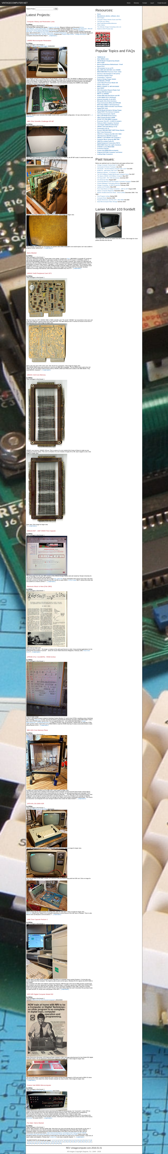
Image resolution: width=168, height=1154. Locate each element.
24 (42, 1142)
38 (79, 1142)
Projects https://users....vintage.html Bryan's (74, 34)
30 (58, 1142)
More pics (29, 913)
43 (27, 1143)
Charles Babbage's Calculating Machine (108, 183)
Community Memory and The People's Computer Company (114, 181)
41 (88, 1142)
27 (50, 1142)
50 (46, 1143)
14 (80, 1140)
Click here (38, 719)
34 (69, 1142)
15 (83, 1140)
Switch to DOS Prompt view (105, 28)
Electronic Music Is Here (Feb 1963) (39, 586)
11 (72, 1140)
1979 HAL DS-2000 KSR (35, 803)
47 (38, 1143)
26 (47, 1142)
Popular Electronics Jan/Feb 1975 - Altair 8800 (110, 199)
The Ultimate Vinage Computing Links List (109, 27)
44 (30, 1143)
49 (44, 1143)
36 (74, 1142)
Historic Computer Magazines (105, 190)
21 (34, 1142)
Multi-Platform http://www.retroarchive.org (46, 30)
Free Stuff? (74, 1134)
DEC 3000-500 (58, 578)
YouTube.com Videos (103, 21)
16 (86, 1140)
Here (68, 258)
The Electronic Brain (103, 179)
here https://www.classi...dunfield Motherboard (53, 33)
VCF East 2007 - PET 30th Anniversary (108, 178)
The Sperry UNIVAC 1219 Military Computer (109, 176)
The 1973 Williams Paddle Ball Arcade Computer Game (113, 174)
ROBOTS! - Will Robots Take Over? (107, 170)
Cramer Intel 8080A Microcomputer (39, 1085)
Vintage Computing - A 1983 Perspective (108, 185)
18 (91, 1140)
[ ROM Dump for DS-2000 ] (39, 809)
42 (90, 1142)
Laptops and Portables (103, 187)
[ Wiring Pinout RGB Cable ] (40, 46)
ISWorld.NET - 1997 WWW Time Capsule (41, 531)
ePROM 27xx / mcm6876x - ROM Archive (41, 657)
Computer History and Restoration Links (40, 21)
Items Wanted (32, 253)
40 (85, 1142)
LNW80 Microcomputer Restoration (39, 40)
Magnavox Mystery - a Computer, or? (107, 172)
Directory (136, 3)
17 (88, 1140)
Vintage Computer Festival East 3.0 (107, 165)
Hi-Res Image (72, 580)
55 (60, 1143)
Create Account (162, 3)
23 (39, 1142)
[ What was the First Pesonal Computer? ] (44, 1000)
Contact (144, 3)
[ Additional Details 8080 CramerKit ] (42, 1090)
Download (29, 1118)
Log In (152, 3)
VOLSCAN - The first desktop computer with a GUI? (112, 168)
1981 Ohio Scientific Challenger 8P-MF (40, 121)
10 (69, 1140)
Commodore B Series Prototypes (106, 167)
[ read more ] (53, 35)
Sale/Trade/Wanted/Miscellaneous (107, 23)
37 (77, 1142)
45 (33, 1143)
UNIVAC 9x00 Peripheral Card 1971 (39, 273)
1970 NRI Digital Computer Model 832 (40, 994)
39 (82, 1142)
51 (49, 1143)
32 (63, 1142)
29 (55, 1142)
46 (36, 1143)
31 (61, 1142)
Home (128, 3)
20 (31, 1142)
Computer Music (102, 198)
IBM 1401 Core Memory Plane (37, 730)
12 (75, 1140)
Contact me (53, 1137)
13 (78, 1140)
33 (66, 1142)
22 (36, 1142)
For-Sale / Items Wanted (35, 1123)
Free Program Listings (103, 196)
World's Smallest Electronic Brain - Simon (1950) (111, 192)
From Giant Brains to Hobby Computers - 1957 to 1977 (112, 189)
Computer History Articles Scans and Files (109, 19)
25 (44, 1142)
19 (28, 1142)
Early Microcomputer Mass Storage (107, 201)
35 (71, 1142)
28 (53, 1142)
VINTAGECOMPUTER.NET (15, 3)
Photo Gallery (101, 25)
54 (57, 1143)
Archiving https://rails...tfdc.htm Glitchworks (41, 34)
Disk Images (100, 17)
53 (55, 1143)
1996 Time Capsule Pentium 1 (37, 919)
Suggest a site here (53, 27)
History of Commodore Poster (54, 1134)
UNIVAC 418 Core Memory (36, 375)
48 (41, 1143)
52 (52, 1143)
